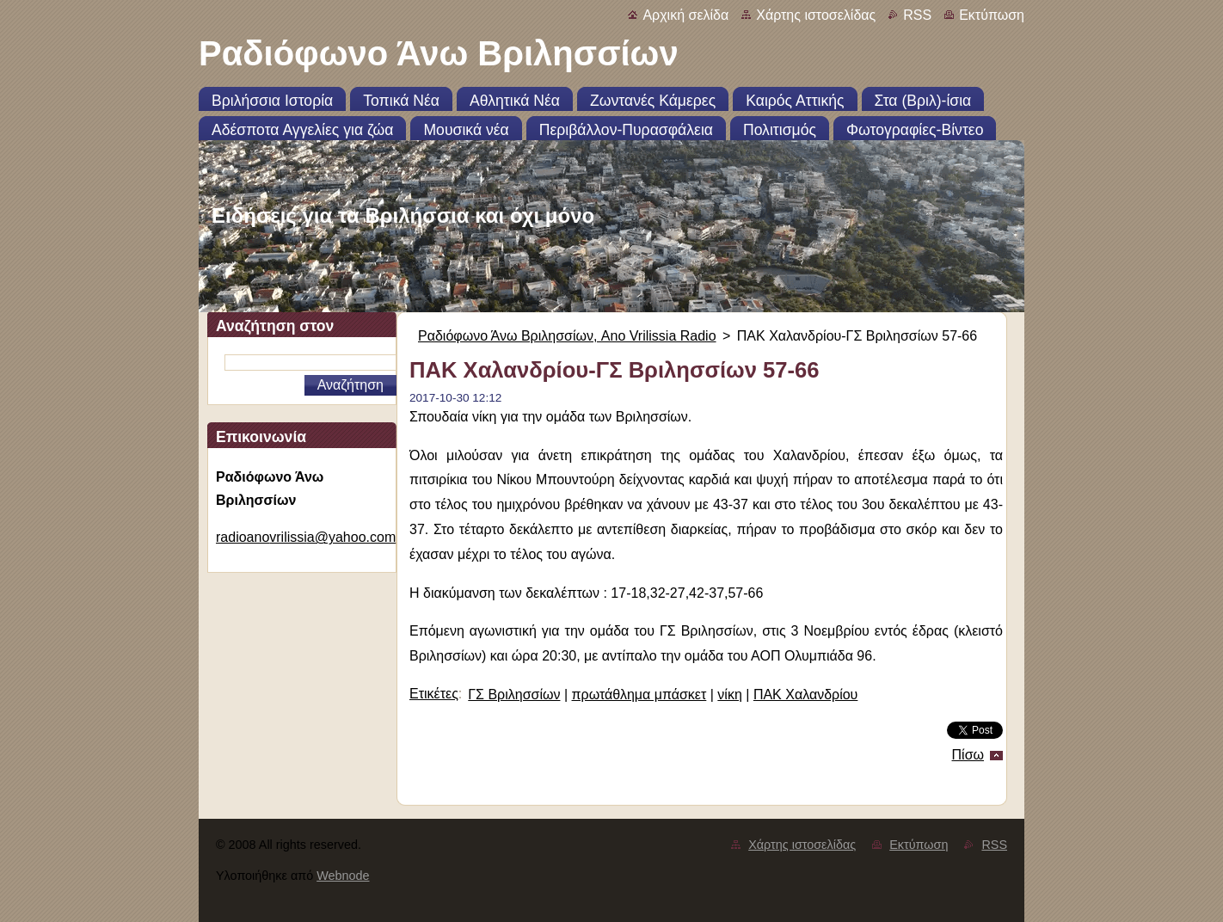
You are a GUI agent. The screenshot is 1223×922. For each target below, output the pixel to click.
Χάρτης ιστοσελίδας (816, 15)
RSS (917, 15)
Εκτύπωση (991, 15)
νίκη (729, 694)
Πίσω (968, 754)
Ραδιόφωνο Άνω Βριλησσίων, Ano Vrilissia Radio (567, 336)
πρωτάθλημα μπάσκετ (639, 694)
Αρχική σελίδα (685, 15)
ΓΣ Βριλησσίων (514, 694)
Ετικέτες (433, 693)
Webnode (343, 875)
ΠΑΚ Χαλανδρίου (805, 694)
